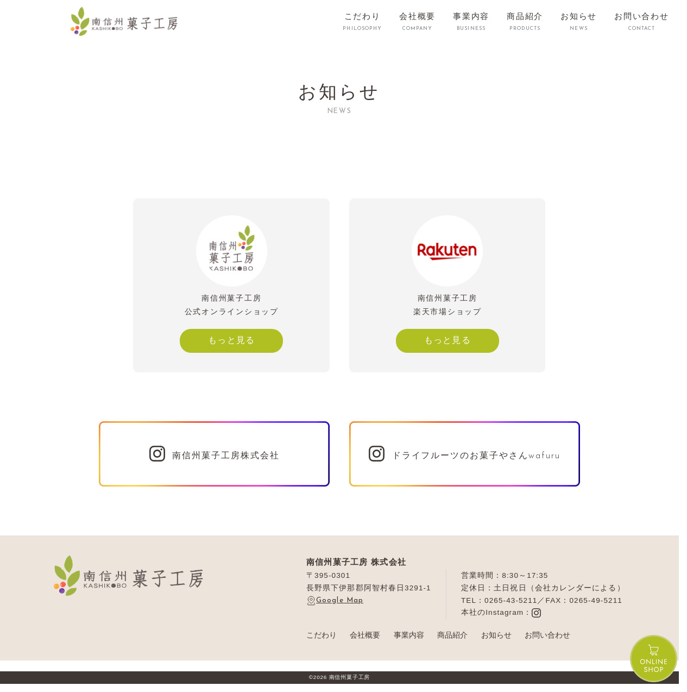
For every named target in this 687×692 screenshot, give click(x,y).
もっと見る (231, 340)
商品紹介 (452, 635)
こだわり (321, 635)
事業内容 (409, 635)
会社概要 (365, 635)
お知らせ (496, 635)
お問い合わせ (547, 635)
